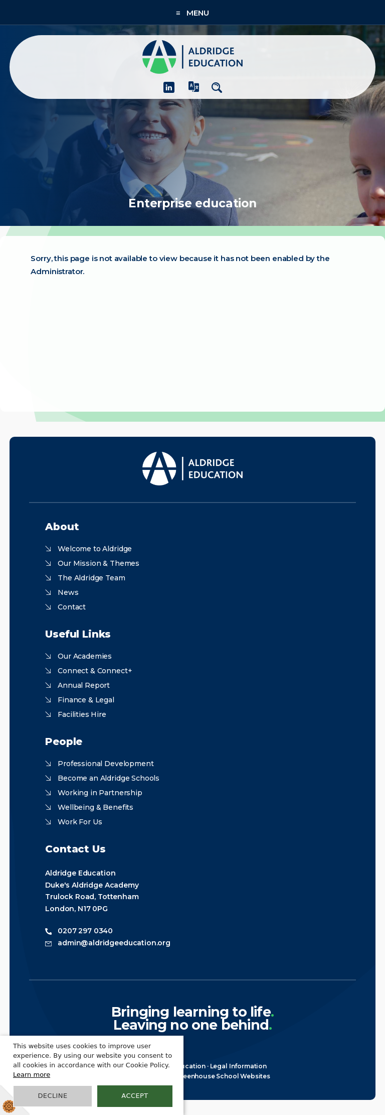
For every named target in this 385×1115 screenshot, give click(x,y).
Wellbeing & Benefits (95, 807)
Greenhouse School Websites (222, 1076)
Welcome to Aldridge (95, 548)
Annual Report (84, 685)
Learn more (31, 1074)
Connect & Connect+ (95, 670)
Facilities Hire (82, 714)
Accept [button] (134, 1095)
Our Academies (85, 656)
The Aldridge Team (91, 577)
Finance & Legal (86, 699)
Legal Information (238, 1066)
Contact (72, 606)
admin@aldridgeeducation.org (114, 942)
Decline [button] (52, 1095)
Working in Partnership (100, 792)
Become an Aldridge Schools (108, 778)
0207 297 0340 (85, 930)
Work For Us (80, 821)
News (68, 592)
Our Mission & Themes (98, 563)
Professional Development (105, 763)
